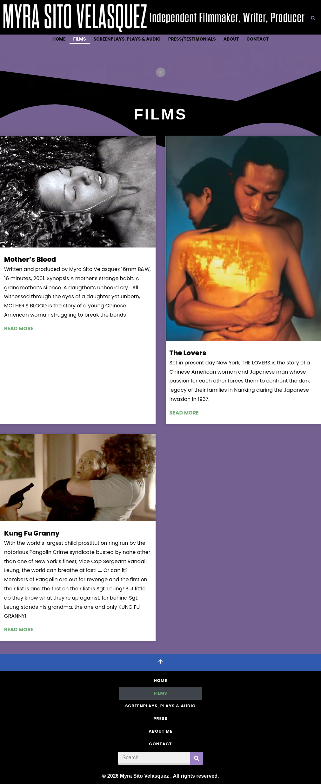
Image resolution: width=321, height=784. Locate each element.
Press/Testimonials (192, 39)
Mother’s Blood (30, 259)
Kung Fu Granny (32, 533)
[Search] (196, 758)
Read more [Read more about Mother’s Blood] (18, 328)
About (231, 39)
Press (160, 719)
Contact (257, 39)
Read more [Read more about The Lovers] (184, 412)
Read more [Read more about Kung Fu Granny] (18, 629)
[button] (313, 18)
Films (79, 39)
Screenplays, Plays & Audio (127, 39)
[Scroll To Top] (160, 662)
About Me (160, 731)
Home (59, 39)
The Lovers (188, 352)
